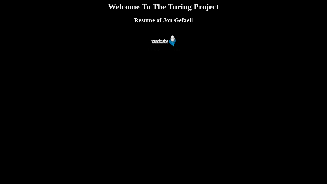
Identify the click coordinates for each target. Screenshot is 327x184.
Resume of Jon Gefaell (163, 20)
